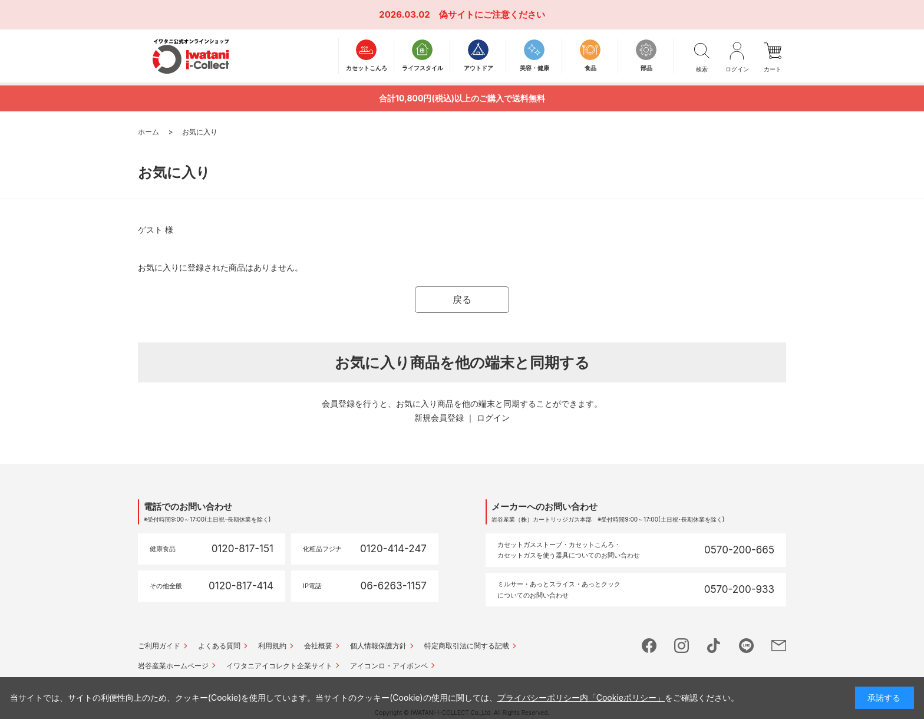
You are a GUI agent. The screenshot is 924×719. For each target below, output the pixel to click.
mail (778, 645)
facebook (649, 645)
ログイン (493, 418)
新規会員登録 (439, 418)
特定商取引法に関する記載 (466, 645)
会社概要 (318, 645)
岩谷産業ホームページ (173, 665)
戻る (462, 299)
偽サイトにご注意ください (492, 14)
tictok (714, 645)
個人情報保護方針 (378, 645)
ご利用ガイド (159, 645)
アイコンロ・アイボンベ (389, 665)
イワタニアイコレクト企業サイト (279, 665)
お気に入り (199, 131)
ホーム (148, 131)
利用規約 (272, 645)
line (746, 645)
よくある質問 (219, 645)
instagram (681, 645)
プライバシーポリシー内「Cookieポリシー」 (581, 697)
